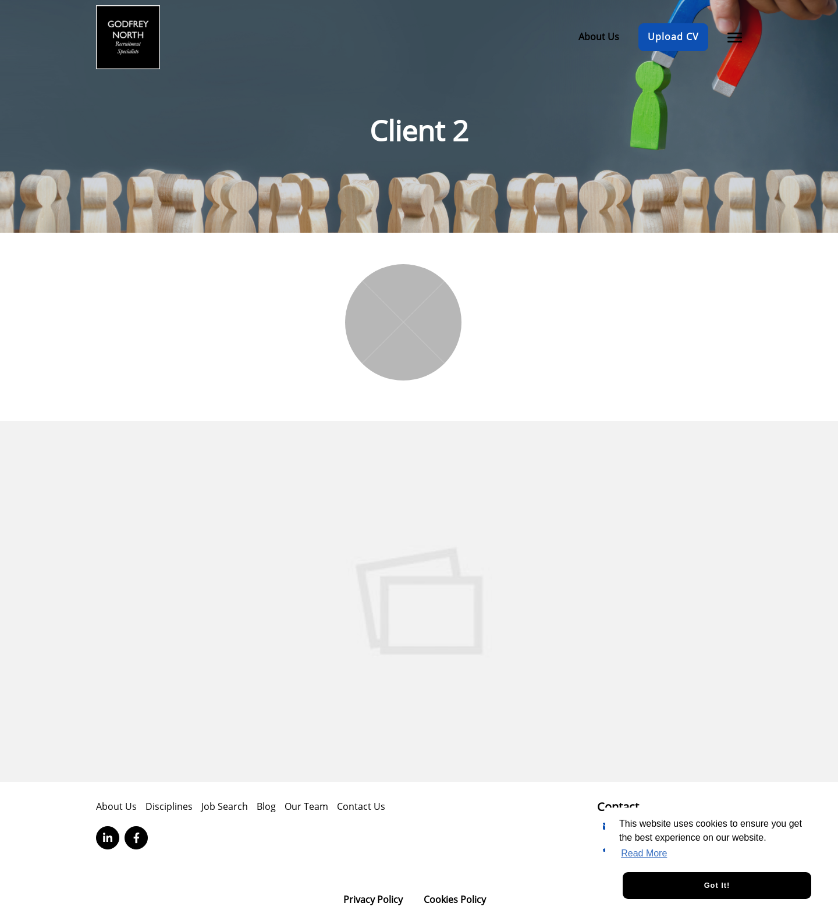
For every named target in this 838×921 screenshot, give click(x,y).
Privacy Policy (373, 899)
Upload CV (673, 36)
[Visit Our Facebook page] (136, 837)
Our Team (306, 806)
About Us (598, 36)
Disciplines (169, 806)
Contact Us (361, 806)
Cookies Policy (455, 899)
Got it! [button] (717, 885)
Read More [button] (644, 853)
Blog (266, 806)
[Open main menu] (730, 37)
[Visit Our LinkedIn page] (107, 837)
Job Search (224, 806)
